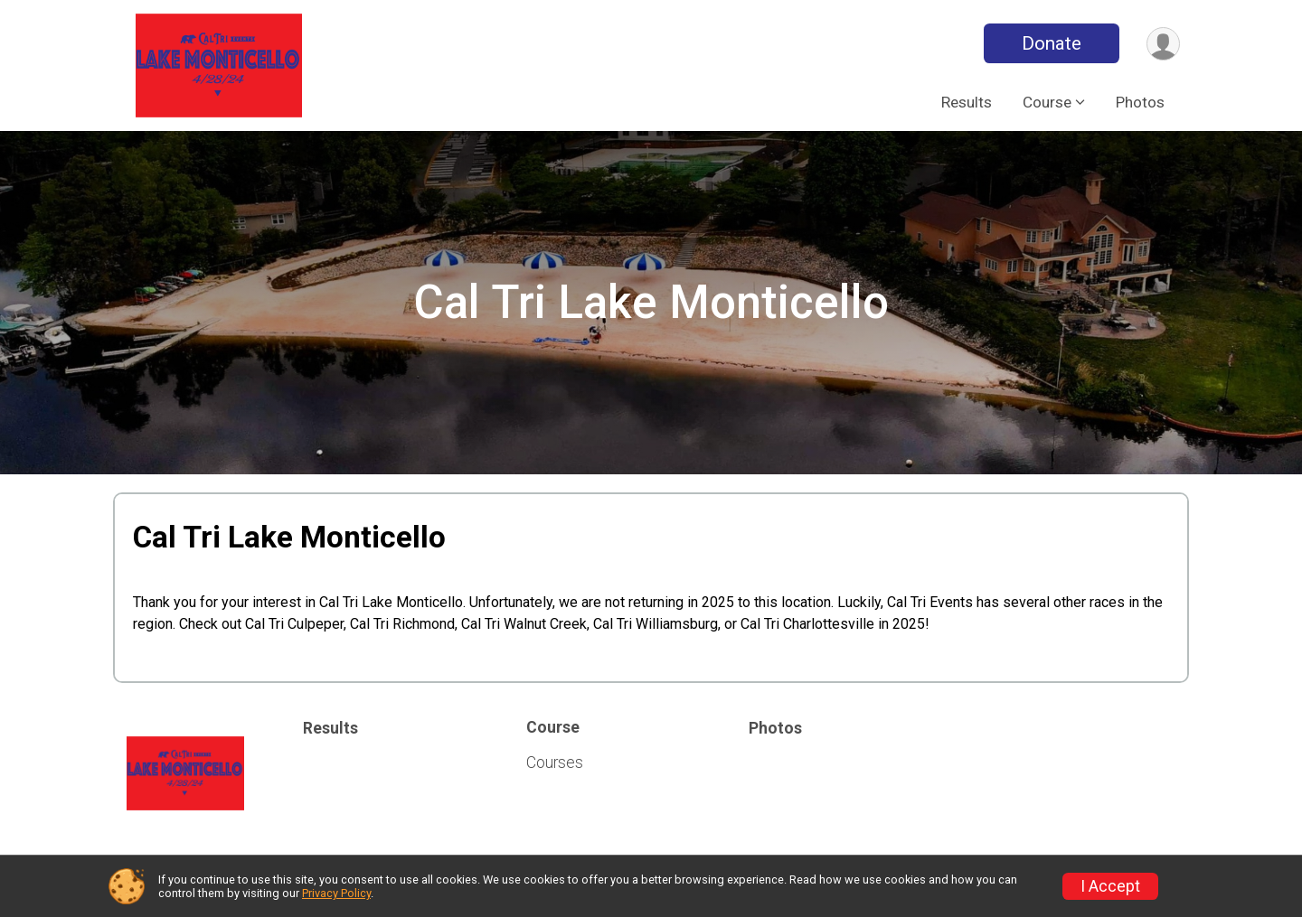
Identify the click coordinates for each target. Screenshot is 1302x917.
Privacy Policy (336, 893)
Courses (554, 762)
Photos (1140, 102)
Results (966, 102)
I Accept (1110, 886)
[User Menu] (1163, 44)
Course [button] (1047, 102)
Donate (1051, 43)
